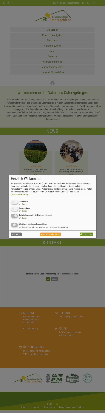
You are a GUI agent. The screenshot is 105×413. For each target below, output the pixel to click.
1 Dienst (23, 204)
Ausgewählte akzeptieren (50, 234)
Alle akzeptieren (86, 234)
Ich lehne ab (16, 234)
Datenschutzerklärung (19, 194)
